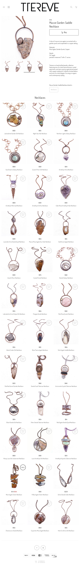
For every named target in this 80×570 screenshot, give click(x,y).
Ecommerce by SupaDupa (41, 562)
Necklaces (54, 90)
